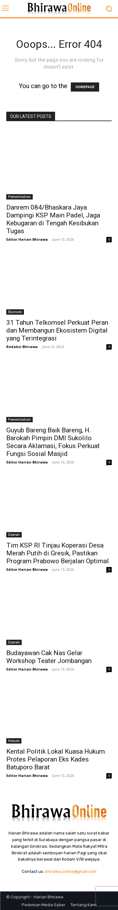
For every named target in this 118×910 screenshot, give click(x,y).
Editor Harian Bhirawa (27, 239)
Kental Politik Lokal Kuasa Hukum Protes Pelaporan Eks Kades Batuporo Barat (55, 759)
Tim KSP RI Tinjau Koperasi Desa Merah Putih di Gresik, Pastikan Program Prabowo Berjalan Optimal (57, 553)
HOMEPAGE (85, 87)
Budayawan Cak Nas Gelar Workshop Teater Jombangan (49, 657)
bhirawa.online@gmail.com (71, 871)
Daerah (14, 534)
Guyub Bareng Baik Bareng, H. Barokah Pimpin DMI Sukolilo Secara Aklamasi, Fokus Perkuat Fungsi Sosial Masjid (53, 442)
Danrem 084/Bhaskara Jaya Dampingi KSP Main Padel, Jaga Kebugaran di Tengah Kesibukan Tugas (53, 219)
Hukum (14, 741)
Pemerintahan (19, 196)
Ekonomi (15, 312)
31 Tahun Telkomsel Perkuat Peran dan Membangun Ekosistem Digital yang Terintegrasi (57, 330)
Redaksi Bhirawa (22, 346)
